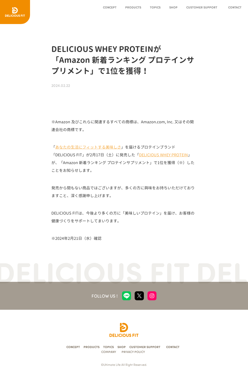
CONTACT (234, 7)
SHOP (173, 7)
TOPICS (155, 7)
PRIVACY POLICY (133, 351)
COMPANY (108, 351)
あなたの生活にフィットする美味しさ (88, 147)
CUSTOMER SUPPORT (201, 7)
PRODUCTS (133, 7)
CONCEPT (109, 7)
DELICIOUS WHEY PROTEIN (163, 155)
